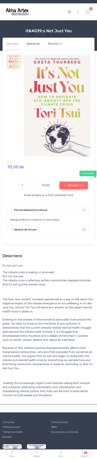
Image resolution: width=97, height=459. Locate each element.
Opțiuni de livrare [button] (24, 229)
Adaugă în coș (74, 185)
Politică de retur (11, 427)
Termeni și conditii (12, 432)
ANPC (54, 427)
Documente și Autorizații (64, 432)
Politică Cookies (59, 422)
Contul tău (8, 422)
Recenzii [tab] (55, 43)
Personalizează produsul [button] (29, 210)
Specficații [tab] (33, 43)
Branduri (7, 437)
